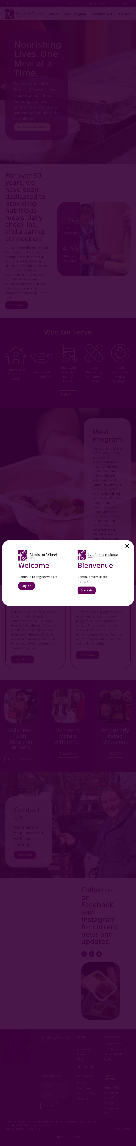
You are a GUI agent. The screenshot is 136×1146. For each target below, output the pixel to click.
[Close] (127, 546)
